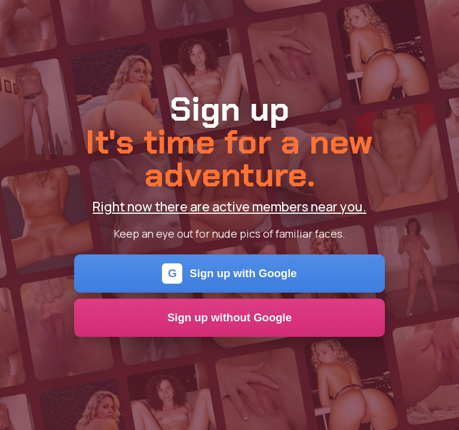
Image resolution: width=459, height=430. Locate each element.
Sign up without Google (229, 317)
